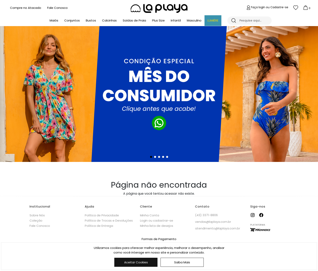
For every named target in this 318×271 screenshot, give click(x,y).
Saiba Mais (182, 262)
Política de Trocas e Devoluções (109, 220)
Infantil (176, 20)
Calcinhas (109, 20)
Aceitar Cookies (136, 262)
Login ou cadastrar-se (156, 220)
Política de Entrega (99, 226)
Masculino (194, 20)
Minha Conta (149, 215)
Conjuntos (72, 20)
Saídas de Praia (134, 20)
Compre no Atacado (25, 8)
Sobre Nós (37, 215)
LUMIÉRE (213, 20)
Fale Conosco (57, 8)
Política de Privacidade (102, 215)
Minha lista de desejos (156, 226)
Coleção (36, 220)
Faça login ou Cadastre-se (269, 7)
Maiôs (54, 20)
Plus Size (158, 20)
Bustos (91, 20)
